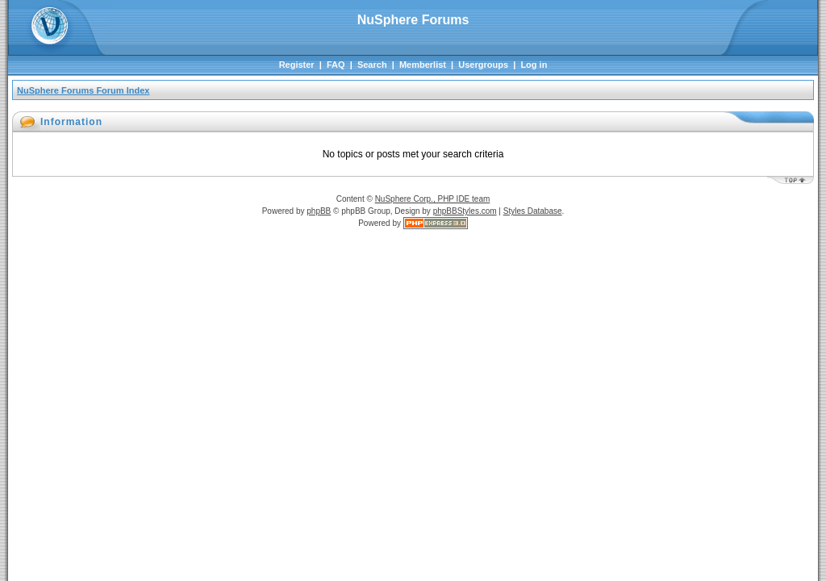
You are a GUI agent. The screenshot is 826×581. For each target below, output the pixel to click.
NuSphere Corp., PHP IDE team (432, 198)
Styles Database (532, 211)
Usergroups (483, 64)
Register (297, 64)
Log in (533, 64)
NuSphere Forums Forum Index (83, 90)
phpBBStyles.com (465, 211)
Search (372, 64)
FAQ (336, 64)
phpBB (319, 211)
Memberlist (422, 64)
